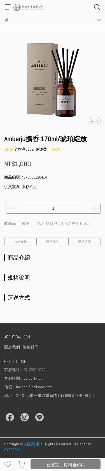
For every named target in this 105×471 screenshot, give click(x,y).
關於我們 (12, 347)
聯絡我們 (30, 347)
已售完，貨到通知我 (66, 464)
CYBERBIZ (11, 449)
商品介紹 (20, 241)
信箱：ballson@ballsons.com (28, 386)
